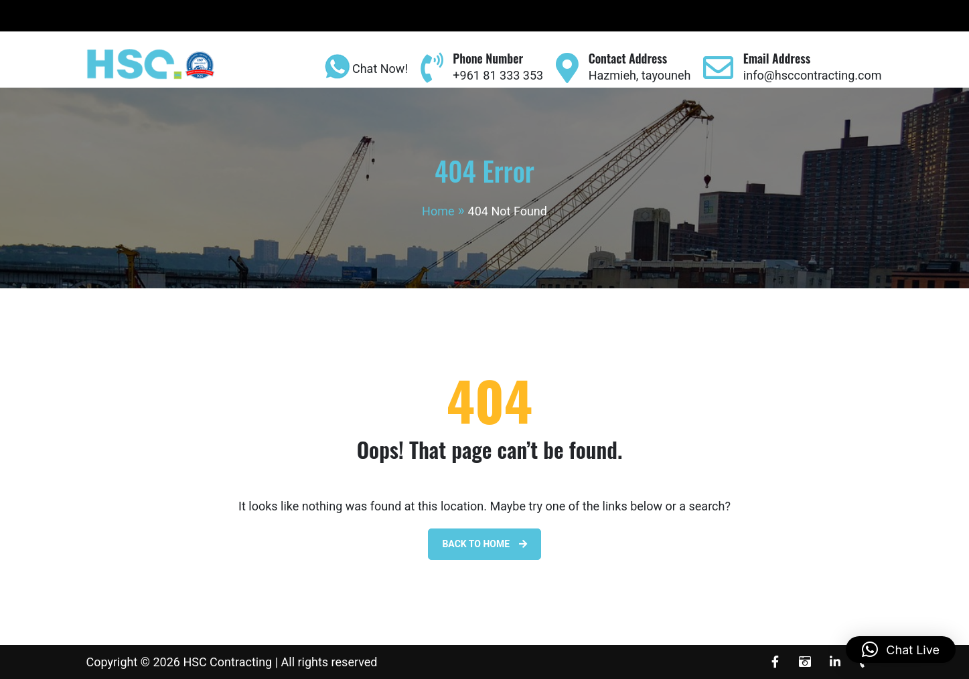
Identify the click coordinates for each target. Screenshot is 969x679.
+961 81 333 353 (498, 75)
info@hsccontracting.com (812, 75)
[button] (901, 649)
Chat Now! (363, 70)
